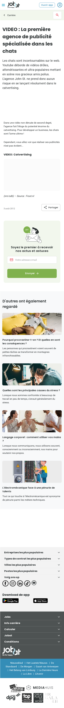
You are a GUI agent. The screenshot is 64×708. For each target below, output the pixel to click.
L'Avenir (39, 673)
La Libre (27, 673)
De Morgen (26, 666)
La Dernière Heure (48, 670)
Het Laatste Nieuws (37, 662)
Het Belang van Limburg (22, 670)
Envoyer (30, 273)
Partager (51, 207)
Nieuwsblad (16, 662)
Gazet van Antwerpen (47, 666)
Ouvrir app (47, 5)
